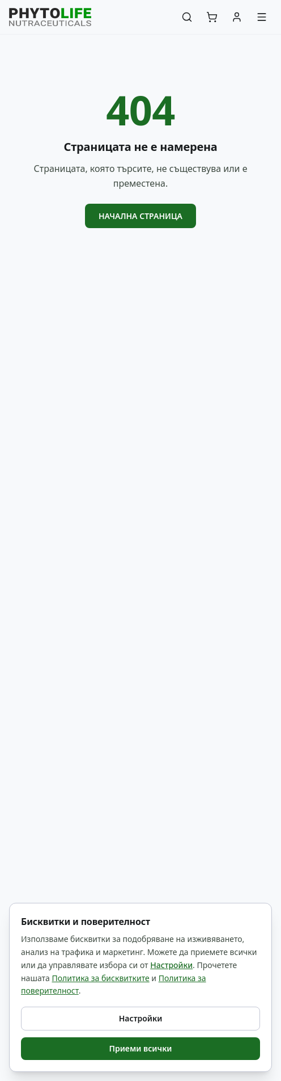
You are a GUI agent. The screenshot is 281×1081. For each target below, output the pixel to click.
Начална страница (140, 216)
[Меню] (262, 17)
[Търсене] (187, 17)
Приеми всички (140, 1048)
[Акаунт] (237, 17)
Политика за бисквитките (100, 978)
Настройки (171, 965)
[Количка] (212, 17)
